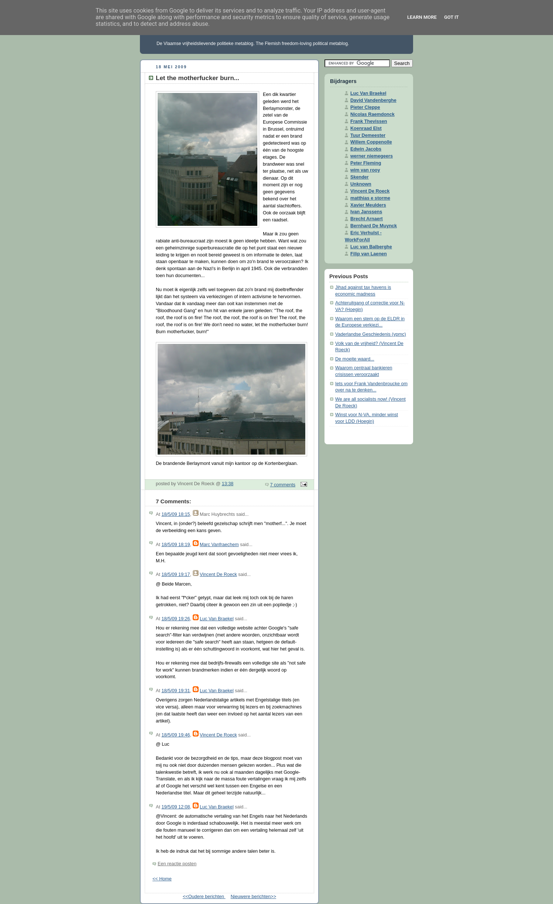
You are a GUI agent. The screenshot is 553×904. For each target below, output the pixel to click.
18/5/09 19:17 (175, 574)
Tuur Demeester (367, 135)
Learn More (422, 17)
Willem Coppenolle (371, 142)
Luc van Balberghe (371, 246)
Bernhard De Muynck (373, 225)
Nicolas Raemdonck (372, 114)
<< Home (162, 878)
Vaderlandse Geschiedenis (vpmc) (370, 334)
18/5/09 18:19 (175, 544)
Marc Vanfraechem (219, 544)
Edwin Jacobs (365, 149)
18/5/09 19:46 (175, 735)
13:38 (228, 483)
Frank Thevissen (368, 121)
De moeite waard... (354, 359)
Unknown (360, 184)
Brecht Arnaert (366, 218)
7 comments (283, 484)
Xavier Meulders (368, 205)
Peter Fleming (365, 163)
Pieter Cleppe (365, 107)
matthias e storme (370, 198)
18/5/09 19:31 (175, 690)
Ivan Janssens (366, 211)
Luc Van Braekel (217, 618)
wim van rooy (365, 170)
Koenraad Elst (366, 128)
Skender (359, 177)
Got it (451, 17)
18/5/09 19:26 (175, 618)
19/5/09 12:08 (175, 807)
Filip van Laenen (368, 253)
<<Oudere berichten (204, 896)
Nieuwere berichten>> (253, 896)
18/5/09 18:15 (175, 514)
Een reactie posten (177, 863)
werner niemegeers (371, 156)
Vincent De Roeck (218, 574)
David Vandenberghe (373, 100)
